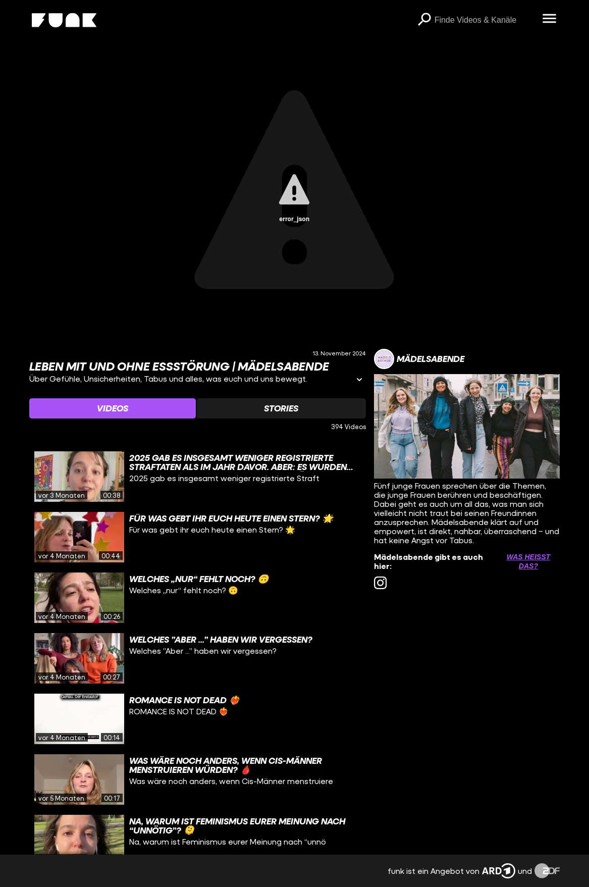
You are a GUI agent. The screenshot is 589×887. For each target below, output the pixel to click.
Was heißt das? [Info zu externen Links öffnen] (528, 561)
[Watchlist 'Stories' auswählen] (281, 408)
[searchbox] (485, 20)
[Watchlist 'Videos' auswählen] (112, 408)
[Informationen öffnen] (359, 380)
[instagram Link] (380, 583)
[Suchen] (424, 20)
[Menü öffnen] (550, 19)
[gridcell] (197, 476)
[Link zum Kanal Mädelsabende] (419, 359)
